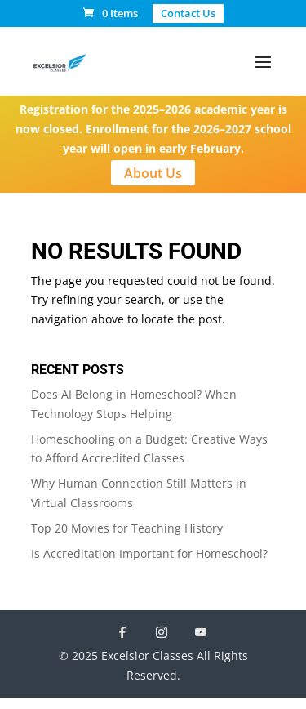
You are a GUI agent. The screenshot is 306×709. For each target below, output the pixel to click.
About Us (153, 172)
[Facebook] (122, 632)
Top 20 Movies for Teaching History (127, 528)
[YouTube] (200, 632)
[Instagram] (161, 632)
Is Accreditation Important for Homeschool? (149, 553)
